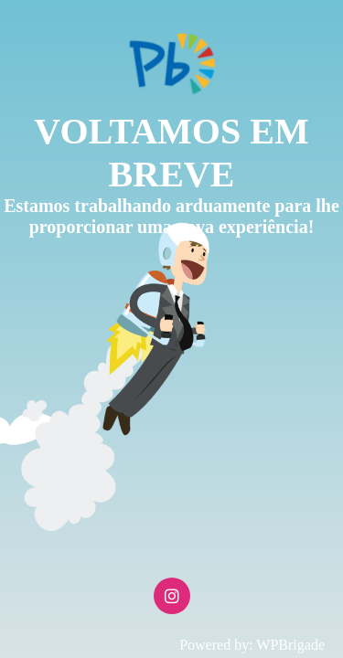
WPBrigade (290, 645)
